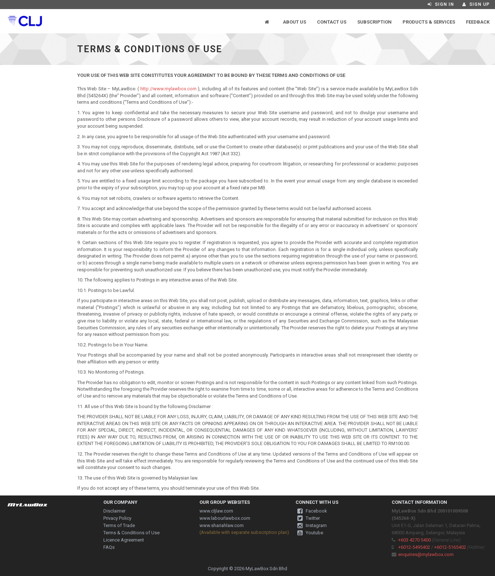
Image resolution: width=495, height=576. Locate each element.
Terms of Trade (119, 525)
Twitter (308, 518)
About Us (294, 22)
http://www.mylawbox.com (168, 88)
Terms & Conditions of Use (131, 532)
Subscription (374, 22)
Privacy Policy (117, 518)
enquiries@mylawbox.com (426, 554)
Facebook (312, 511)
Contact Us (331, 22)
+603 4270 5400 (414, 540)
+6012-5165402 (450, 547)
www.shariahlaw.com (221, 525)
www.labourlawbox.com (224, 518)
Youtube (310, 532)
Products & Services (429, 22)
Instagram (312, 525)
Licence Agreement (123, 540)
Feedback (478, 22)
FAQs (109, 547)
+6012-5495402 (414, 547)
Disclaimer (114, 511)
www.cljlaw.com (216, 511)
